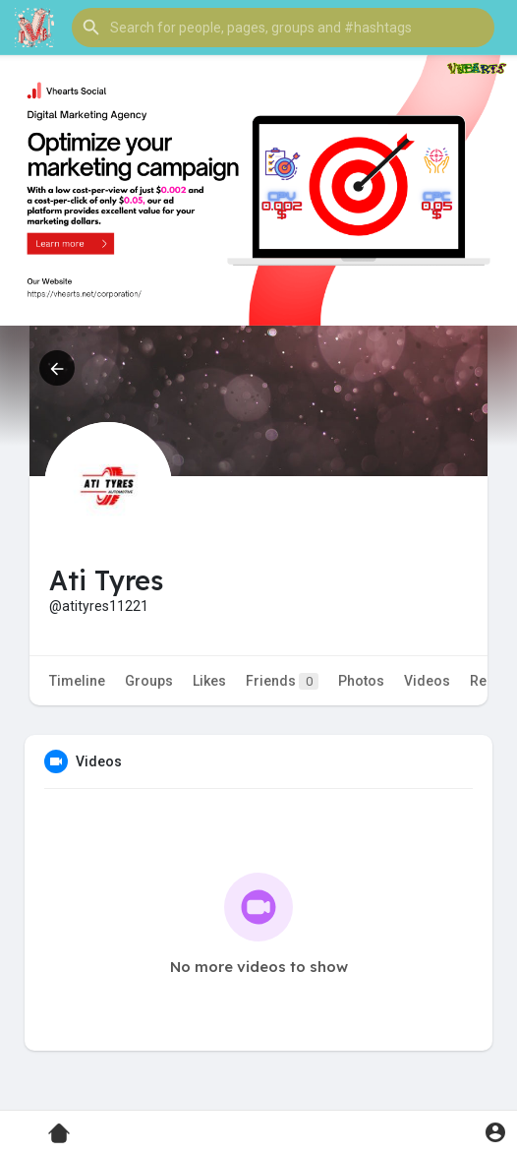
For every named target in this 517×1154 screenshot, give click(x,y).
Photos (361, 681)
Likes (209, 681)
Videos (427, 681)
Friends (282, 681)
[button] (283, 27)
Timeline (77, 681)
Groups (149, 681)
